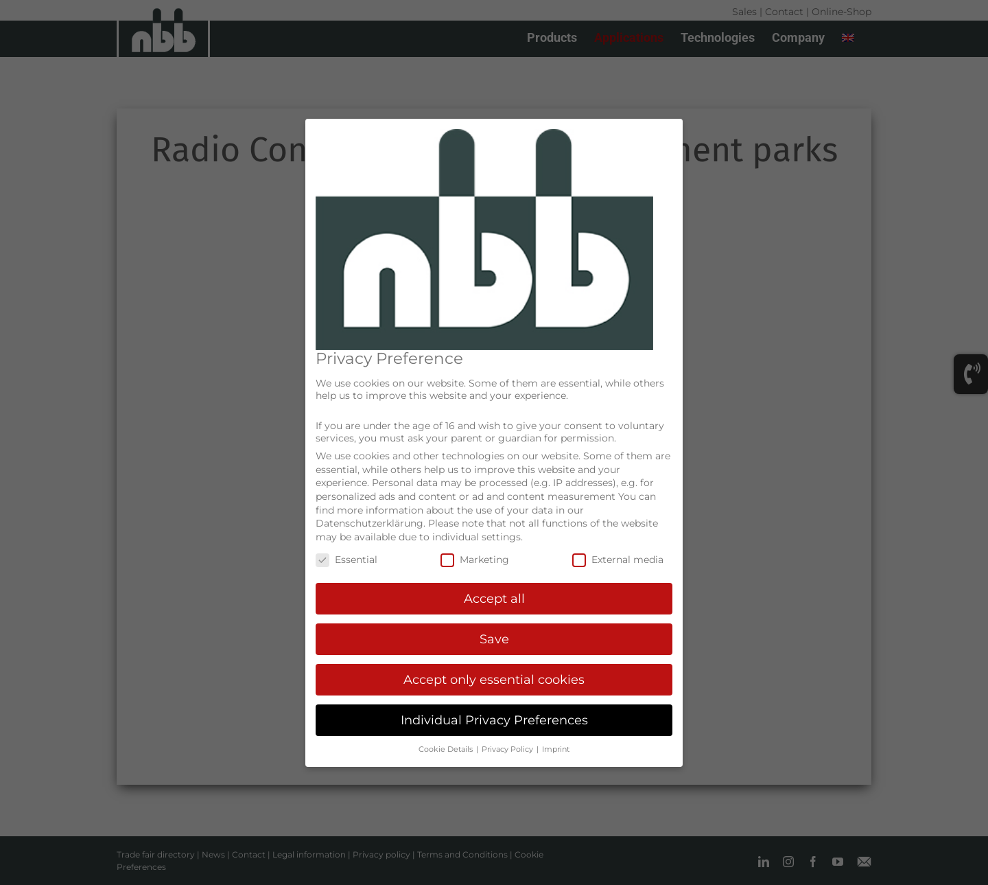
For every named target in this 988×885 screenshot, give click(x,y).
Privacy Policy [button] (508, 749)
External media (617, 559)
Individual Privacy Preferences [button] (494, 720)
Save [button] (494, 639)
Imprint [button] (555, 749)
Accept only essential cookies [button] (494, 679)
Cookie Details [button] (447, 749)
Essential (346, 559)
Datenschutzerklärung (369, 523)
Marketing (474, 559)
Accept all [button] (494, 598)
